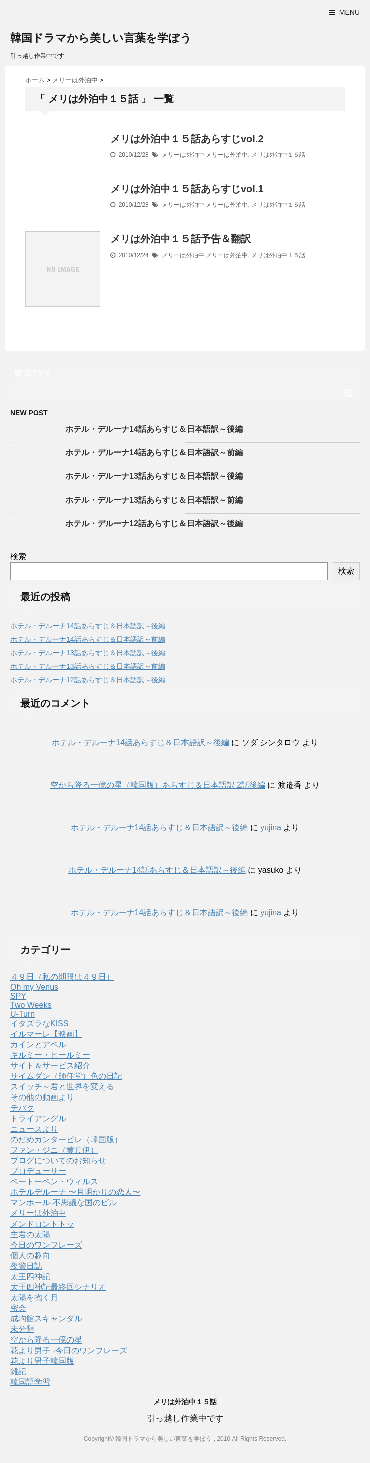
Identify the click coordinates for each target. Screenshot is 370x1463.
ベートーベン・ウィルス (54, 1181)
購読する (33, 373)
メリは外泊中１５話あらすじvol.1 (187, 188)
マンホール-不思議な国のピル (63, 1202)
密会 (18, 1308)
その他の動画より (42, 1097)
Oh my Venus (34, 987)
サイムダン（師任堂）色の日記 (66, 1076)
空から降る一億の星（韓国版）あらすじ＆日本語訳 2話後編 (157, 785)
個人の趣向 (30, 1255)
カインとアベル (38, 1044)
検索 (18, 556)
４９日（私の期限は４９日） (62, 976)
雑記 (18, 1371)
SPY (18, 996)
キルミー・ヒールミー (50, 1055)
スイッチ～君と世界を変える (62, 1086)
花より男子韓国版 (42, 1361)
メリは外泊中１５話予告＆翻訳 (180, 239)
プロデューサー (38, 1171)
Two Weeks (30, 1005)
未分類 (22, 1329)
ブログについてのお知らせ (58, 1160)
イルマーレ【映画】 (46, 1034)
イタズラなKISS (39, 1023)
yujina (270, 827)
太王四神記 (30, 1276)
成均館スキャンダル (46, 1318)
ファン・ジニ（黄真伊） (54, 1150)
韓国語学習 (30, 1382)
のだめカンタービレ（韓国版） (66, 1139)
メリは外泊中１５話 (278, 154)
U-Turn (22, 1014)
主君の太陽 (30, 1234)
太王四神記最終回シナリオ (58, 1287)
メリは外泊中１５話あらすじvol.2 (187, 138)
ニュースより (34, 1129)
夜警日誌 (26, 1266)
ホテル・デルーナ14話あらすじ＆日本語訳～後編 (154, 429)
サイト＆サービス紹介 (50, 1065)
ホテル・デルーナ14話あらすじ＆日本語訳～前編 (154, 452)
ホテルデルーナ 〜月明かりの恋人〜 (75, 1192)
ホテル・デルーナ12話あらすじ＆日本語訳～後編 (154, 523)
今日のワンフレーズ (46, 1245)
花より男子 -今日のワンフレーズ (68, 1350)
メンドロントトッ (42, 1224)
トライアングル (38, 1118)
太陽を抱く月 (34, 1297)
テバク (22, 1108)
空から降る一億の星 (46, 1339)
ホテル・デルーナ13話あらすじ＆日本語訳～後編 (154, 476)
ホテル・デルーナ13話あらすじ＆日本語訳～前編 (154, 500)
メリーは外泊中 (183, 154)
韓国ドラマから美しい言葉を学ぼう (101, 38)
